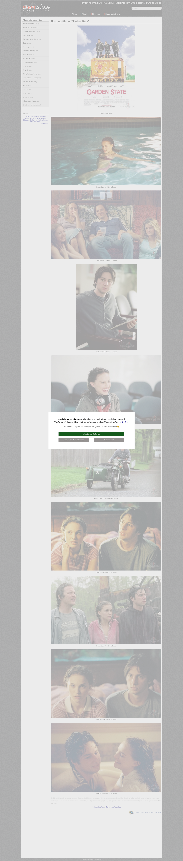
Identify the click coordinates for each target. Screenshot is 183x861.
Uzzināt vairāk (109, 440)
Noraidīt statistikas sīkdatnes (74, 440)
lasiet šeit (124, 422)
